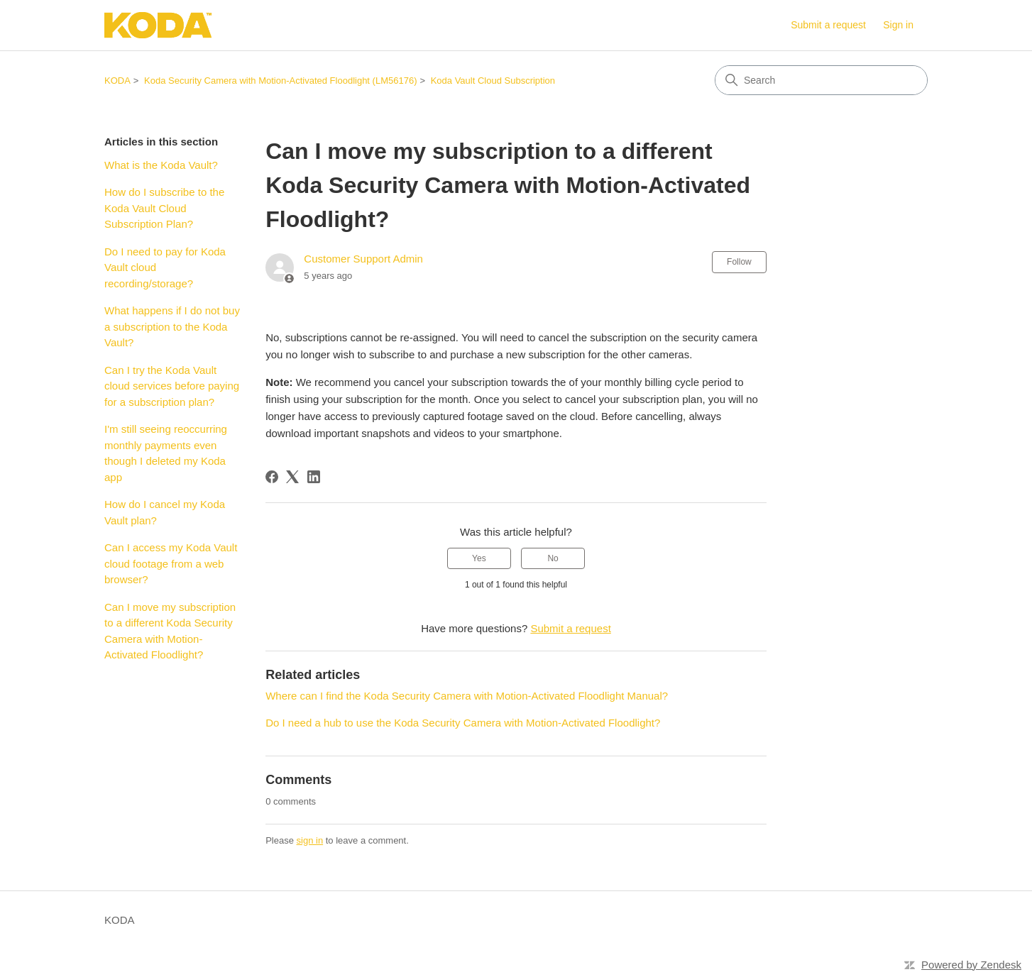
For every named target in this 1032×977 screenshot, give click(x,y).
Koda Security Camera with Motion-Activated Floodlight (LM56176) (280, 80)
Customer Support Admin (363, 259)
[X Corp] (292, 476)
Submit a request (828, 25)
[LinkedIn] (313, 476)
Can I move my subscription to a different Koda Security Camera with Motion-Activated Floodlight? (170, 631)
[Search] (821, 80)
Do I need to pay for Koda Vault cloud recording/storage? (165, 267)
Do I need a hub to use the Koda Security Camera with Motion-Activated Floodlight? (462, 723)
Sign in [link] (898, 25)
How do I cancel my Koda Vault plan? (164, 512)
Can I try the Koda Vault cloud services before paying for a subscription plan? (171, 386)
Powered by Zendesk (971, 965)
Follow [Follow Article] (739, 262)
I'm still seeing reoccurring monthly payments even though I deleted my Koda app (165, 453)
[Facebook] (271, 476)
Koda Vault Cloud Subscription (493, 80)
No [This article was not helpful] (552, 558)
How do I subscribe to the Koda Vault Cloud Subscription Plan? (164, 208)
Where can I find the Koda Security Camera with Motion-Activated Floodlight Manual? (466, 696)
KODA (117, 80)
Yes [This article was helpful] (479, 558)
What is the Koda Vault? (161, 165)
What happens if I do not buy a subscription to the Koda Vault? (172, 326)
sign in (310, 840)
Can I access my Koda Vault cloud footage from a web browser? (170, 563)
